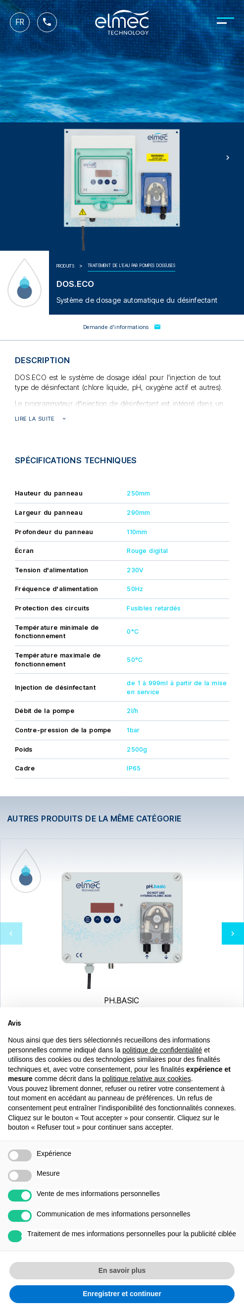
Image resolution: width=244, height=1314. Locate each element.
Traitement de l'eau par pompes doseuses (131, 265)
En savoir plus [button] (122, 1270)
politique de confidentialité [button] (162, 1050)
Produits (65, 266)
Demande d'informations (122, 327)
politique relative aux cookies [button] (146, 1079)
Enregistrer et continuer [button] (122, 1294)
